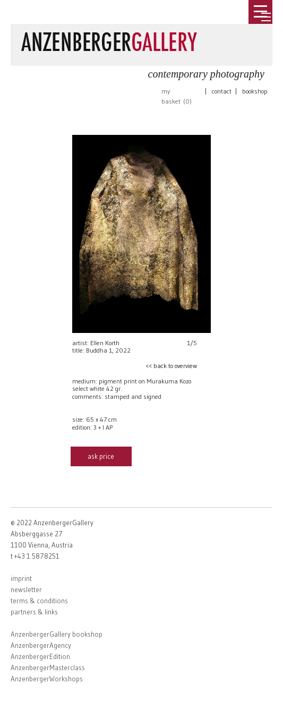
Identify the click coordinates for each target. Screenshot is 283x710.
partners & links (34, 612)
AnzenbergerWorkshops (47, 678)
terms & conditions (39, 600)
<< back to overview (171, 366)
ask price (101, 456)
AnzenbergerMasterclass (48, 667)
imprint (21, 578)
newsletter (26, 589)
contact (221, 91)
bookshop (255, 91)
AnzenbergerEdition (40, 656)
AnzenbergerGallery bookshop (56, 634)
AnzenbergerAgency (41, 645)
